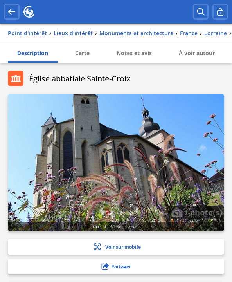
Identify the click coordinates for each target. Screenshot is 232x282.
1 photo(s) (196, 212)
